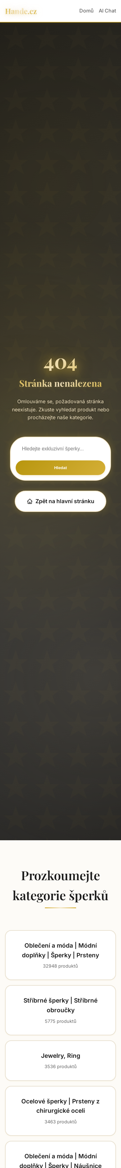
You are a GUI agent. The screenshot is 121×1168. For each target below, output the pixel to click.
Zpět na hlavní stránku (60, 501)
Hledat (60, 467)
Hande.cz (21, 11)
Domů (86, 10)
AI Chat (107, 10)
